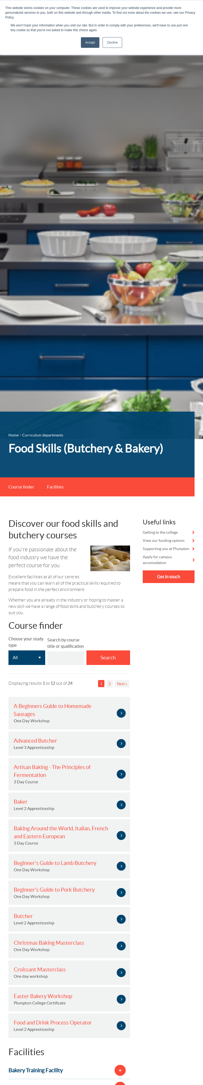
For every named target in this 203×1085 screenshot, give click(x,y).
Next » (122, 685)
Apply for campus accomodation (157, 561)
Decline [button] (112, 42)
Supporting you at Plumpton (166, 550)
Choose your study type (25, 643)
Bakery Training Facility (35, 1071)
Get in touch (168, 577)
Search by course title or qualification (65, 644)
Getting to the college (160, 533)
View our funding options (163, 541)
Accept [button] (90, 42)
